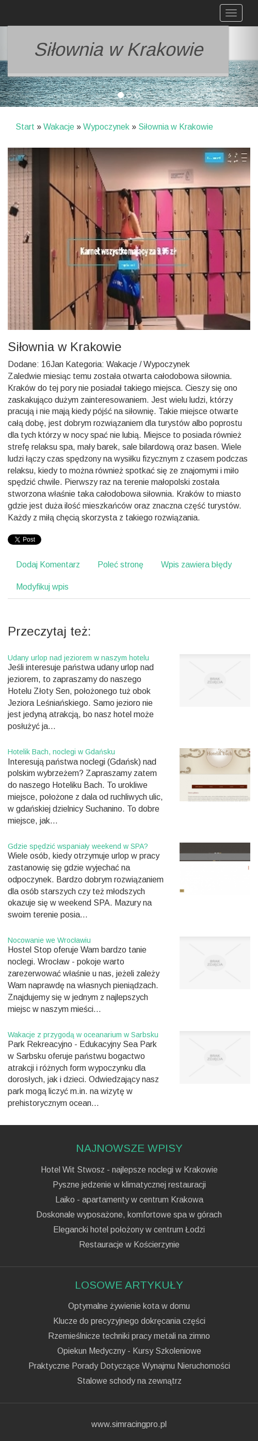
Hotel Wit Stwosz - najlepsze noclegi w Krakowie (129, 1170)
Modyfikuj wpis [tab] (42, 586)
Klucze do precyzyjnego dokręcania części (129, 1321)
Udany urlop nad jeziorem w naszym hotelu (78, 658)
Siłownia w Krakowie (175, 126)
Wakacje (58, 126)
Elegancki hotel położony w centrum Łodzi (129, 1229)
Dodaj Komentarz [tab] (48, 564)
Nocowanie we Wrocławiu (49, 940)
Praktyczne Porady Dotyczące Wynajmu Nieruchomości (129, 1366)
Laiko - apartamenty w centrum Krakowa (129, 1200)
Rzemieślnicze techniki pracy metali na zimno (129, 1336)
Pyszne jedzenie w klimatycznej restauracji (129, 1185)
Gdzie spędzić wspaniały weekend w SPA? (78, 846)
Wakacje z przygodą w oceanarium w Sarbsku (83, 1035)
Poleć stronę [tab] (120, 564)
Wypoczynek (106, 126)
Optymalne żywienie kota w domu (129, 1306)
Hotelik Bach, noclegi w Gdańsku (61, 752)
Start (25, 126)
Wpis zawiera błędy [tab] (196, 564)
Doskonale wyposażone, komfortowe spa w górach (129, 1214)
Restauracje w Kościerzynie (129, 1244)
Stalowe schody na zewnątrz (129, 1381)
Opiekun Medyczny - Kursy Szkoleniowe (129, 1351)
